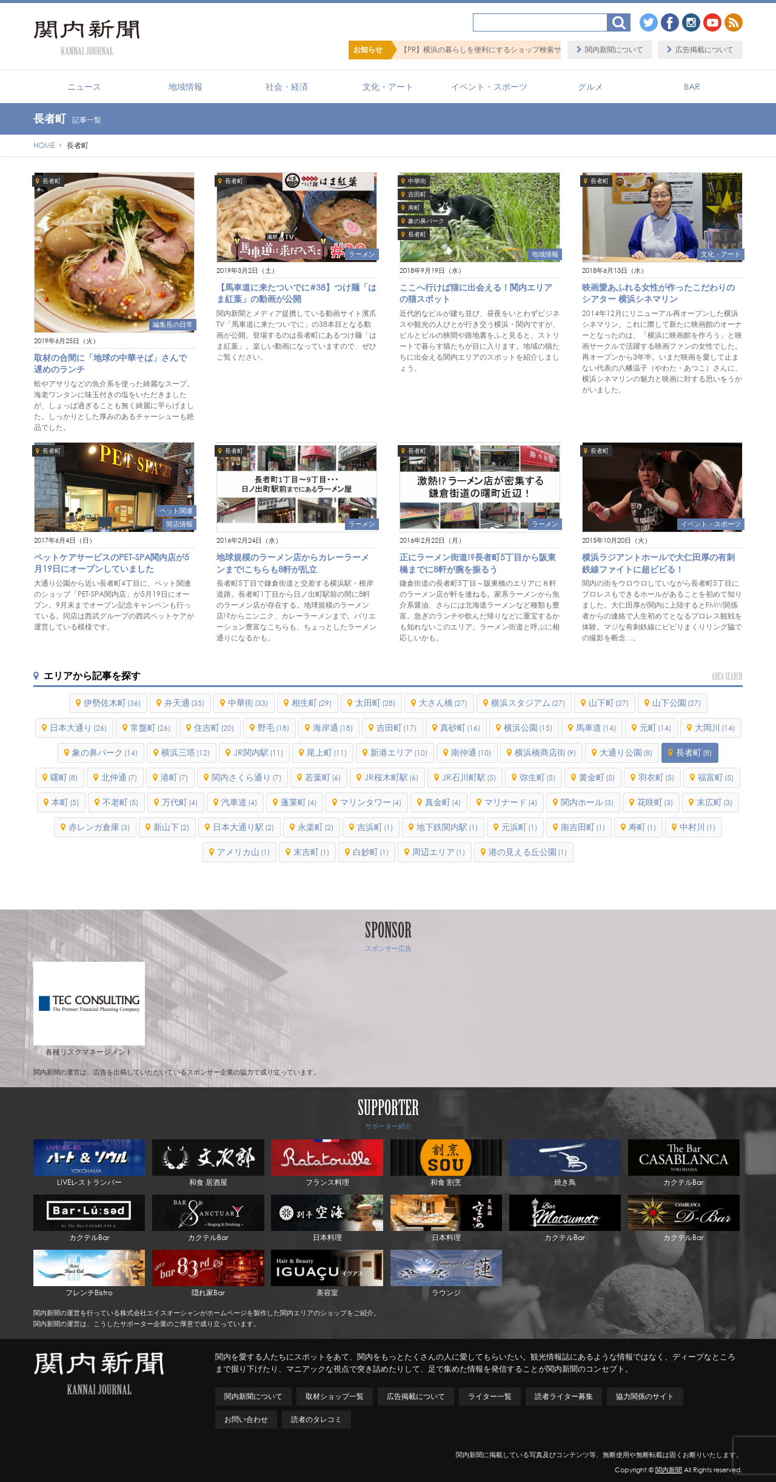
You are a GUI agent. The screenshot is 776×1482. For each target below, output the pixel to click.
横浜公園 (528, 727)
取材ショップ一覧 (335, 1396)
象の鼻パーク (426, 221)
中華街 (417, 181)
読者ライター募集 (564, 1396)
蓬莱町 (298, 802)
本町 (65, 802)
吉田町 (417, 194)
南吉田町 (583, 827)
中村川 (697, 827)
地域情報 (185, 86)
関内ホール (587, 802)
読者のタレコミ (316, 1419)
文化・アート (388, 86)
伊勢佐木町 (112, 702)
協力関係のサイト (645, 1396)
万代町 (180, 802)
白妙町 (371, 851)
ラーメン (362, 254)
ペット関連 (176, 510)
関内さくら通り (246, 777)
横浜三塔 (185, 752)
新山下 (171, 827)
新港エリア (398, 752)
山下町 (609, 702)
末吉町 (311, 851)
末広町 (714, 802)
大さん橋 (443, 702)
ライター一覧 (490, 1396)
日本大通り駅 (243, 827)
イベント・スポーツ (489, 86)
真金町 (443, 802)
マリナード (510, 802)
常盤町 (150, 727)
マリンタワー (370, 802)
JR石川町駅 (469, 777)
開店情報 (179, 524)
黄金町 (597, 777)
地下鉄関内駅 (447, 827)
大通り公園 (626, 752)
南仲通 (471, 752)
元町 (655, 727)
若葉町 (323, 777)
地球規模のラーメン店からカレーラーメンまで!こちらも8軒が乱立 (292, 563)
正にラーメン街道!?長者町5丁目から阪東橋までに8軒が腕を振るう (478, 563)
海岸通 (333, 727)
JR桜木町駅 (391, 777)
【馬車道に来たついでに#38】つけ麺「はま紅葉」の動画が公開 (296, 293)
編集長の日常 (173, 324)
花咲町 (655, 802)
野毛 (273, 727)
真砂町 (460, 727)
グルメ (590, 86)
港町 (174, 777)
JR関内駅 (258, 752)
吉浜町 (375, 827)
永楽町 (315, 827)
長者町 (51, 181)
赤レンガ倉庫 (99, 827)
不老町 (120, 802)
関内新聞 (668, 1470)
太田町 (375, 702)
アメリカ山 (243, 851)
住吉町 (214, 727)
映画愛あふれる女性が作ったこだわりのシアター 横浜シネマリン (658, 293)
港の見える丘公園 (528, 851)
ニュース (84, 86)
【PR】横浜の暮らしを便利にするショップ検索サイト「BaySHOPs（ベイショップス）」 (545, 49)
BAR (692, 86)
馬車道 (596, 727)
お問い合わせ (246, 1419)
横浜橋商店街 (545, 752)
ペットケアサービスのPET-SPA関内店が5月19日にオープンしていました (111, 563)
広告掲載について (704, 49)
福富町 (716, 777)
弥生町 (537, 777)
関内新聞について (614, 49)
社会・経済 (287, 86)
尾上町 (327, 752)
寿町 (414, 207)
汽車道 (239, 802)
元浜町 (519, 827)
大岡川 (715, 727)
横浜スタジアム (528, 702)
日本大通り (78, 727)
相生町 (312, 702)
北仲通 (119, 777)
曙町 (64, 777)
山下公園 (676, 702)
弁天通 (184, 702)
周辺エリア (438, 851)
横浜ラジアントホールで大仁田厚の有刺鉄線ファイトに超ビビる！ (658, 563)
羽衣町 (656, 777)
